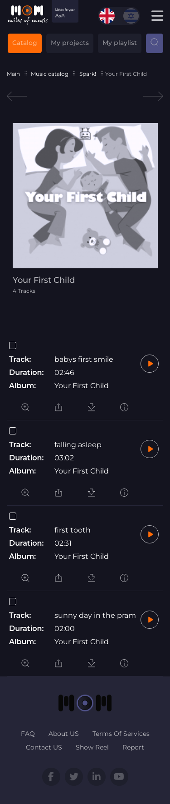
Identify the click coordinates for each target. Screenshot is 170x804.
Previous (17, 96)
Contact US (44, 747)
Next (153, 96)
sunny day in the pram (95, 615)
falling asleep (78, 444)
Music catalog (49, 73)
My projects (70, 43)
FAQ (28, 734)
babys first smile (83, 359)
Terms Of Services (121, 734)
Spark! (87, 73)
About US (64, 734)
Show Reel (92, 747)
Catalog (24, 43)
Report (133, 747)
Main (13, 73)
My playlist (119, 43)
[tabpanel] (85, 208)
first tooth (72, 530)
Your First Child (81, 385)
